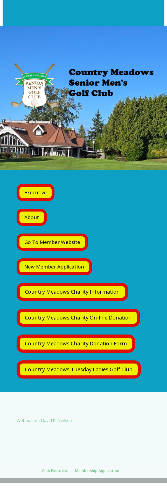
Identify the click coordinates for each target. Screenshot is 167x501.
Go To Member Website (52, 242)
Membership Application (97, 470)
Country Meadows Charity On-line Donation (78, 317)
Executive (35, 192)
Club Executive (55, 470)
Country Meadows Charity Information (72, 291)
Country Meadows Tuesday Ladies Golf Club (79, 369)
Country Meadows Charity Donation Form (76, 343)
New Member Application (54, 266)
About (31, 217)
